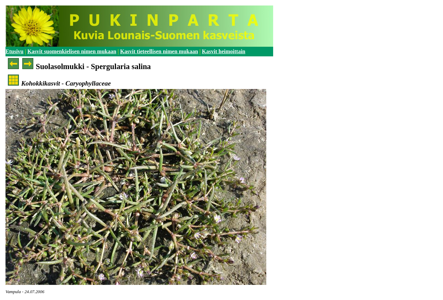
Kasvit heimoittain (223, 51)
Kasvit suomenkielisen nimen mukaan (71, 51)
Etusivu (14, 51)
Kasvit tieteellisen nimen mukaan (159, 51)
